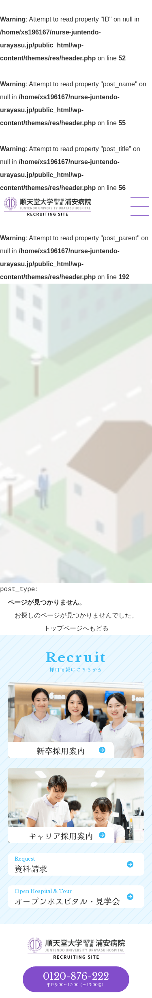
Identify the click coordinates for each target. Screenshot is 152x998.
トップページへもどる (76, 628)
